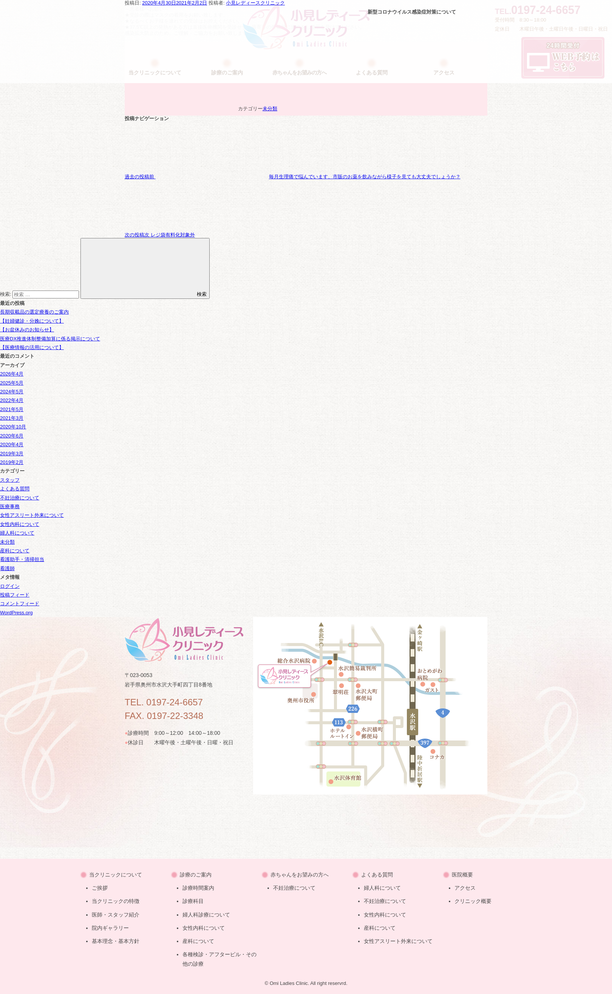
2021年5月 (11, 409)
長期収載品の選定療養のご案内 (34, 312)
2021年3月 (11, 418)
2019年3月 (11, 453)
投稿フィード (14, 595)
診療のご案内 (196, 875)
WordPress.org (16, 612)
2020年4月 (11, 444)
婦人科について (17, 533)
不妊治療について (19, 498)
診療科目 (193, 901)
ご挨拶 (100, 888)
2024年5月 (11, 391)
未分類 (270, 108)
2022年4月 (11, 400)
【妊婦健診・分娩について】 (32, 321)
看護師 (7, 568)
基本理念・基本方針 (115, 941)
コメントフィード (19, 603)
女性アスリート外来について (32, 515)
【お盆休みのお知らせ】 (27, 329)
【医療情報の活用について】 (32, 347)
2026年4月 (11, 374)
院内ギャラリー (110, 928)
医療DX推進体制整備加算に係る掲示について (50, 339)
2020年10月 (13, 427)
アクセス (465, 888)
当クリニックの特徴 (115, 901)
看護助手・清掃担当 (22, 559)
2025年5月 (11, 383)
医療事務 (10, 506)
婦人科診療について (206, 915)
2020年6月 (11, 436)
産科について (14, 550)
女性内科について (19, 524)
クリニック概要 (472, 901)
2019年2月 (11, 462)
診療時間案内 (198, 888)
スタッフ (10, 480)
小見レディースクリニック (255, 3)
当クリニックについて (115, 875)
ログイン (10, 586)
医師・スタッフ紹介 (115, 915)
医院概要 (462, 875)
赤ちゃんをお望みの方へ (299, 875)
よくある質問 (14, 489)
